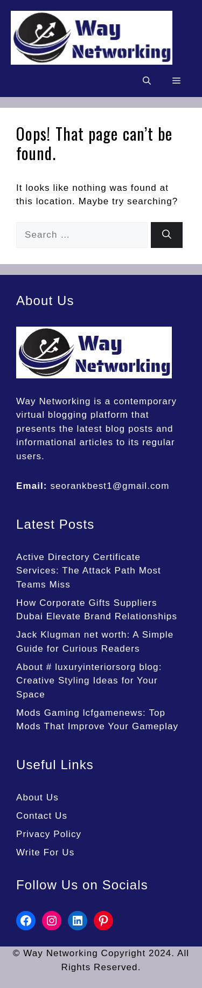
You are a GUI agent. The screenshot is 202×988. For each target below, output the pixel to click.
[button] (147, 81)
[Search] (167, 235)
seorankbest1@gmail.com (109, 486)
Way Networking (53, 401)
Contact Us (41, 816)
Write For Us (45, 852)
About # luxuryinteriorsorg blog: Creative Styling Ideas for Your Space (89, 681)
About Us (37, 797)
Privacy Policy (48, 834)
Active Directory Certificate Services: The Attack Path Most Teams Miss (88, 571)
